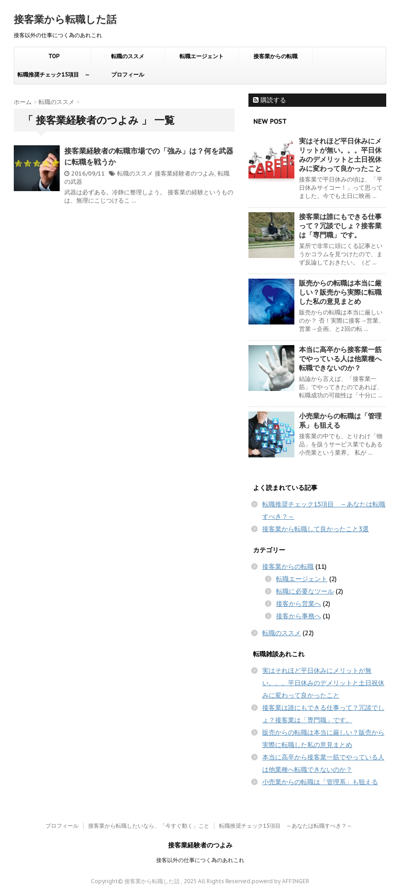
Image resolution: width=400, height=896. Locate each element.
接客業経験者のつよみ (184, 173)
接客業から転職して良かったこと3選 (315, 529)
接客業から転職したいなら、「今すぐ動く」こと (148, 825)
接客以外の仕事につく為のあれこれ (200, 860)
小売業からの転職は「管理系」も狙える (320, 782)
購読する (269, 100)
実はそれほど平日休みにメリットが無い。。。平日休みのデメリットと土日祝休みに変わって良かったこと (340, 155)
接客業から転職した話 (65, 19)
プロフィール (127, 74)
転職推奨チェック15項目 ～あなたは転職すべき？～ (53, 77)
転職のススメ (127, 56)
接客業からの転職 (276, 56)
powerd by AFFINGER (280, 881)
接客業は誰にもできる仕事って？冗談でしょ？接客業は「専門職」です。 (340, 225)
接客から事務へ (298, 616)
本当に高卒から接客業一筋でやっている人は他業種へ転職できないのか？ (340, 358)
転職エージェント (202, 56)
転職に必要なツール (305, 591)
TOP (53, 56)
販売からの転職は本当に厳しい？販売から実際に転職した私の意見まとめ (340, 292)
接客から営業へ (298, 603)
